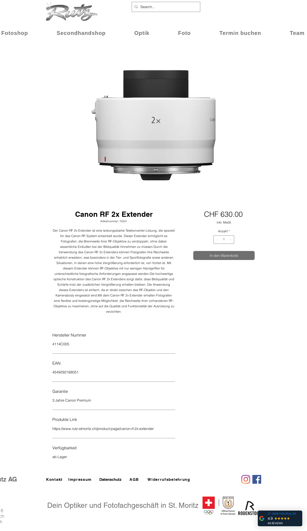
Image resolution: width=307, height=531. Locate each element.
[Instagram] (245, 479)
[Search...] (165, 7)
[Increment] (231, 240)
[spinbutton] (224, 240)
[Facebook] (256, 479)
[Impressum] (80, 479)
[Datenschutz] (110, 479)
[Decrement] (217, 240)
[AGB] (134, 479)
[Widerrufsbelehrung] (169, 479)
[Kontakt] (54, 479)
